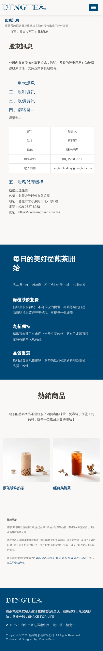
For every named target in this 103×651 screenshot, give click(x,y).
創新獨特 (21, 326)
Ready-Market (47, 639)
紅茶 (58, 557)
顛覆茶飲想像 (26, 299)
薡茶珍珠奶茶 (13, 488)
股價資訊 (26, 100)
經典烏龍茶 (62, 488)
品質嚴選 (21, 353)
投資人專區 (27, 31)
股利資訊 (26, 91)
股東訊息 (43, 31)
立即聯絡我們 (16, 562)
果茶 (64, 557)
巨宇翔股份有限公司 (41, 635)
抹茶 (82, 557)
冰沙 (76, 557)
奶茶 (38, 557)
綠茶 (44, 557)
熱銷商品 (51, 395)
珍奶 (70, 557)
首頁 (13, 31)
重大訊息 (26, 83)
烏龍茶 (51, 557)
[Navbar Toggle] (93, 7)
